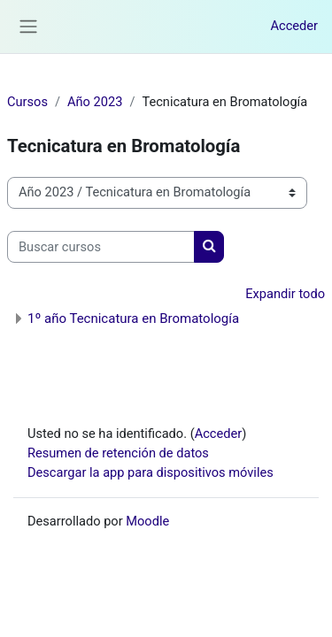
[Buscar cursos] (101, 247)
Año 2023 (94, 102)
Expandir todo (285, 294)
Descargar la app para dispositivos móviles (150, 472)
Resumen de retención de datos (118, 453)
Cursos (27, 102)
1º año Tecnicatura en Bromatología (133, 318)
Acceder (294, 26)
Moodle (147, 521)
